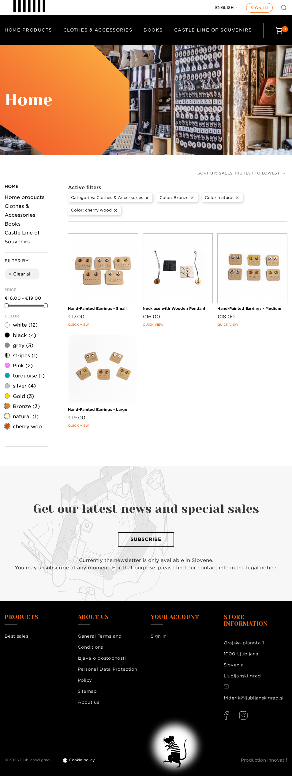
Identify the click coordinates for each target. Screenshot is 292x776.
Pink (23, 366)
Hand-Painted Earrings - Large (97, 409)
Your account (175, 617)
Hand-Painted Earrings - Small (97, 308)
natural (26, 416)
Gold (23, 396)
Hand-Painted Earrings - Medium (249, 308)
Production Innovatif (264, 760)
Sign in (259, 8)
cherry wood (30, 426)
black (24, 335)
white (25, 325)
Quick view (78, 324)
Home (12, 186)
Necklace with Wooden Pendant (174, 308)
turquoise (29, 376)
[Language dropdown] (227, 7)
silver (24, 386)
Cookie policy (82, 760)
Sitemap (87, 691)
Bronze (26, 406)
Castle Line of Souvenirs (213, 30)
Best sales (16, 636)
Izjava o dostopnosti (102, 658)
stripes (25, 355)
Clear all (20, 274)
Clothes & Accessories (98, 30)
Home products (28, 30)
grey (23, 345)
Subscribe (146, 539)
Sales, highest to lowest (252, 173)
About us (88, 702)
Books (153, 30)
